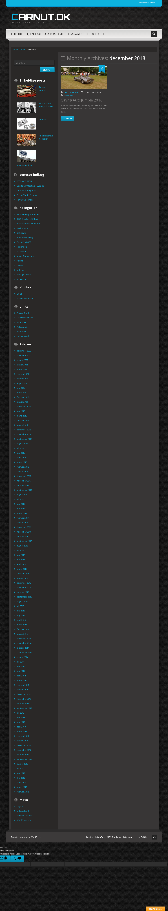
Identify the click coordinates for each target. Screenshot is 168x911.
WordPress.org (24, 820)
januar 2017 (22, 522)
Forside (16, 34)
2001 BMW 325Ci (24, 181)
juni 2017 (21, 504)
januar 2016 (22, 578)
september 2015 (24, 596)
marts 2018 (22, 462)
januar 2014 (22, 689)
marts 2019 (22, 415)
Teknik (20, 265)
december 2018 (24, 429)
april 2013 (21, 726)
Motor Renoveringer (26, 256)
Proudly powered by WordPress (26, 837)
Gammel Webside (25, 298)
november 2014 (24, 643)
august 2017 (22, 494)
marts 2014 (22, 680)
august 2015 (22, 601)
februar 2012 (23, 791)
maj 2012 (21, 777)
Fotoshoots (22, 246)
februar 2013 (23, 736)
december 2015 (24, 582)
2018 (23, 49)
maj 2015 (21, 615)
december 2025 (24, 350)
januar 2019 (22, 425)
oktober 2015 (23, 592)
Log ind (20, 806)
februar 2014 (23, 685)
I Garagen (75, 34)
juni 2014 (21, 666)
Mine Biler (21, 322)
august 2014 (22, 657)
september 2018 (24, 439)
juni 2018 (21, 452)
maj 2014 (21, 671)
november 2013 (24, 698)
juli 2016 (20, 550)
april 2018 (21, 457)
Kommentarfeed (24, 815)
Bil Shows (68, 95)
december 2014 (24, 638)
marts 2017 (22, 513)
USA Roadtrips (54, 34)
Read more (67, 118)
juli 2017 (20, 499)
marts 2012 (22, 787)
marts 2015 (22, 624)
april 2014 (21, 675)
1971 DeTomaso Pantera (28, 223)
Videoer (20, 270)
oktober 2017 (23, 485)
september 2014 (24, 652)
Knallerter (21, 251)
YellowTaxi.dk (23, 336)
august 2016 (22, 545)
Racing (20, 260)
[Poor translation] (17, 858)
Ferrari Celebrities (25, 199)
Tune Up (43, 119)
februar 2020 (23, 397)
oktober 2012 (23, 754)
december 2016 (24, 527)
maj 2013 (21, 722)
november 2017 (24, 480)
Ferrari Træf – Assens (27, 195)
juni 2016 (21, 555)
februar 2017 (23, 517)
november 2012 (24, 750)
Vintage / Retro (24, 274)
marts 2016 (22, 569)
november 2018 (24, 434)
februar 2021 (23, 374)
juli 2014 (20, 661)
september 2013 (24, 708)
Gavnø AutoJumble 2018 (81, 100)
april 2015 (21, 620)
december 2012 (24, 745)
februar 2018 (23, 466)
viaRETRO (21, 331)
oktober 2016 (23, 536)
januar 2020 (22, 401)
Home (16, 49)
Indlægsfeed (23, 811)
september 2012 (24, 759)
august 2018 (22, 443)
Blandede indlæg (25, 237)
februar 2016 (23, 573)
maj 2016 (21, 559)
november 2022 (24, 355)
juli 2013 (20, 712)
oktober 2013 (23, 703)
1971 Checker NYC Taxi (27, 219)
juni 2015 (21, 610)
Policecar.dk (22, 327)
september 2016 (24, 541)
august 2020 (22, 383)
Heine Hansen (71, 92)
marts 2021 (22, 369)
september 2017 (24, 490)
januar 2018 (22, 471)
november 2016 (24, 531)
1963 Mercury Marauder (28, 214)
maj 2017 (21, 508)
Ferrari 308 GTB (24, 242)
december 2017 (24, 476)
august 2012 (22, 763)
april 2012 (21, 782)
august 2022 (22, 360)
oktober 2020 (23, 378)
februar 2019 (23, 420)
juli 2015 (20, 606)
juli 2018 (20, 448)
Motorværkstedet (25, 165)
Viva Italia (21, 279)
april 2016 (21, 564)
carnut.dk (40, 16)
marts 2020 (22, 392)
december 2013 (24, 694)
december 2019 (24, 406)
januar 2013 (22, 740)
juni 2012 (21, 773)
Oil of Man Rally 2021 (26, 190)
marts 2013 (22, 731)
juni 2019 (21, 411)
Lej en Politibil (97, 34)
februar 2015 (23, 629)
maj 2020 (21, 387)
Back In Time (22, 228)
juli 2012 (20, 768)
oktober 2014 (23, 647)
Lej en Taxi (33, 34)
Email (19, 293)
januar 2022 (22, 364)
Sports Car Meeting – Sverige (30, 185)
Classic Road (23, 313)
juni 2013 (21, 717)
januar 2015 (22, 634)
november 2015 (24, 587)
